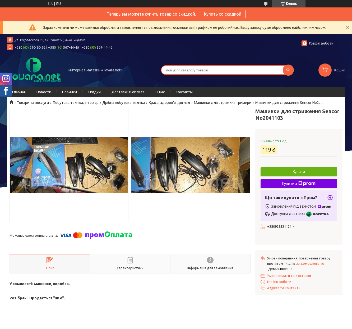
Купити (299, 172)
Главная (19, 92)
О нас (160, 92)
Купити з (299, 183)
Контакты (184, 92)
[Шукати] (288, 70)
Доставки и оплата (128, 92)
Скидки (94, 92)
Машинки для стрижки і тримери (222, 102)
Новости (43, 92)
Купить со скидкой (222, 14)
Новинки (69, 92)
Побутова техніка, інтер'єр (76, 102)
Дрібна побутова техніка (123, 102)
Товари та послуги (33, 102)
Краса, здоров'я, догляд (169, 102)
